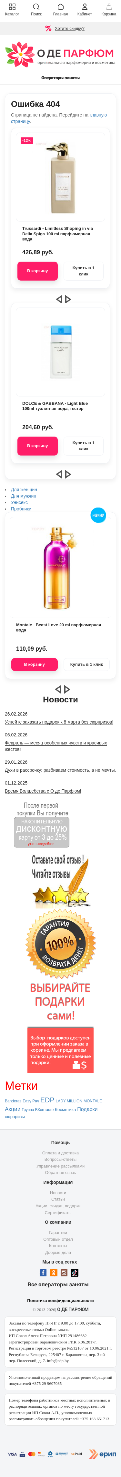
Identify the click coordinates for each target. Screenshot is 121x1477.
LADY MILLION (69, 1101)
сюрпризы (15, 1116)
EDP (47, 1100)
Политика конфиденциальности (60, 1300)
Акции (12, 1109)
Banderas (13, 1101)
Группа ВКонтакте (38, 1110)
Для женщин (24, 489)
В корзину (37, 270)
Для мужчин (23, 496)
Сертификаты (58, 1212)
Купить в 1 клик (84, 270)
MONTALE (93, 1101)
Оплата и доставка (60, 1153)
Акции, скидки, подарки (58, 1205)
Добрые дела (58, 1252)
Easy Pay (31, 1101)
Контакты (58, 1245)
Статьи (58, 1199)
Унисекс (19, 502)
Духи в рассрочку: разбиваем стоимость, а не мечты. (60, 770)
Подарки (87, 1109)
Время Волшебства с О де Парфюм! (43, 791)
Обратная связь (60, 1172)
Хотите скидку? (70, 28)
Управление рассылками (60, 1166)
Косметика (65, 1109)
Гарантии (58, 1232)
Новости (58, 1192)
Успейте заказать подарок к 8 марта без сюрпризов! (59, 722)
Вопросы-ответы (60, 1159)
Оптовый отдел (58, 1239)
